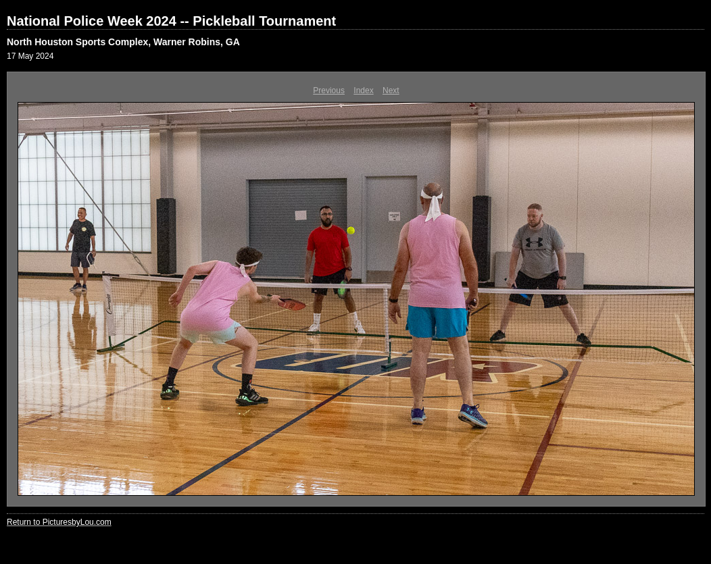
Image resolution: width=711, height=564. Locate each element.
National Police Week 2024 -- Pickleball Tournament (171, 21)
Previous (329, 90)
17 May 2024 (30, 56)
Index (363, 90)
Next (391, 90)
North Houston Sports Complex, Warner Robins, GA (123, 41)
